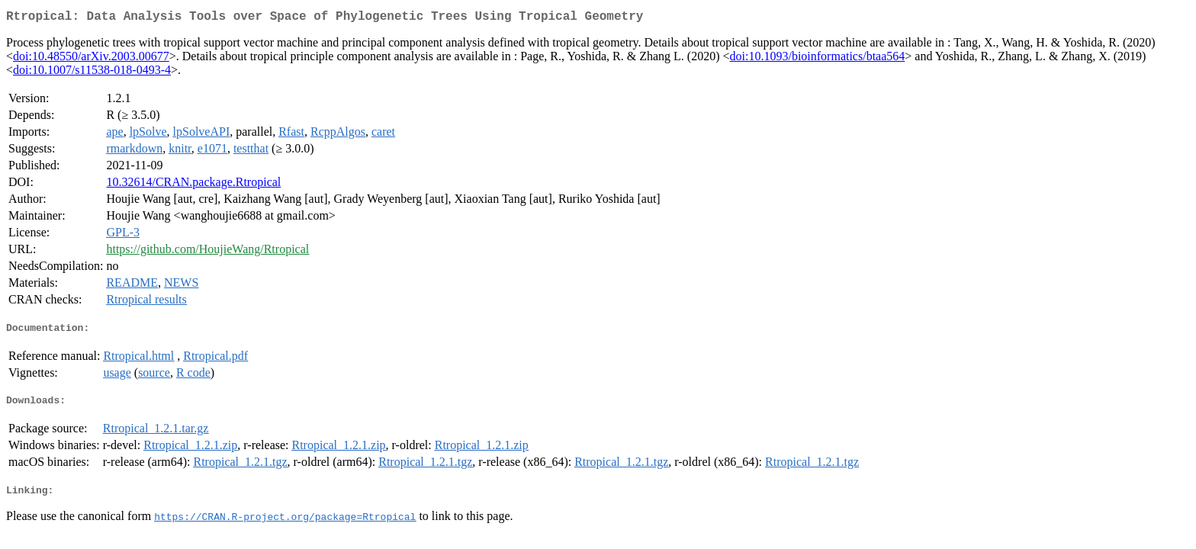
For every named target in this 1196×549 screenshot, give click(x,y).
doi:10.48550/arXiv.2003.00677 (91, 59)
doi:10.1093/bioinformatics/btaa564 (817, 59)
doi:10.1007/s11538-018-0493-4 (92, 72)
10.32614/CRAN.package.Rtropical (193, 184)
